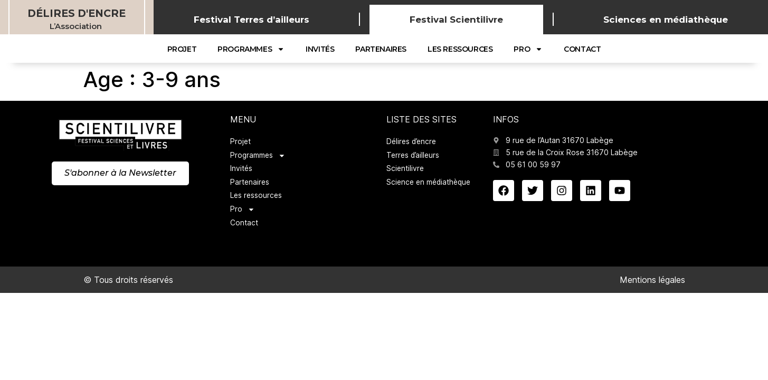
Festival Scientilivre (456, 19)
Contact (582, 49)
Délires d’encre (412, 142)
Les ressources (460, 49)
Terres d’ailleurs (414, 155)
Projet (182, 49)
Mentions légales (652, 282)
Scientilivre (405, 169)
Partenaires (380, 49)
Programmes (251, 49)
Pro (528, 49)
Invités (320, 49)
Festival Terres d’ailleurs (251, 19)
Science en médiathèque (430, 183)
